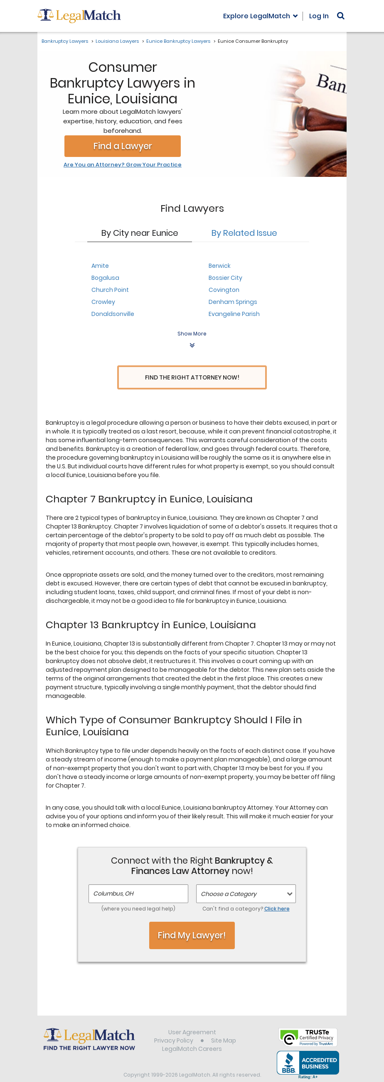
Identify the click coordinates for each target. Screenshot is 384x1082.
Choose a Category (228, 878)
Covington (224, 290)
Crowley (103, 302)
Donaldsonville (112, 314)
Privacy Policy (173, 1025)
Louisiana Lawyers (117, 41)
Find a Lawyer (123, 146)
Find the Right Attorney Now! (192, 377)
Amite (100, 266)
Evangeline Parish (234, 314)
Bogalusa (105, 278)
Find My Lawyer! (192, 920)
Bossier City (225, 278)
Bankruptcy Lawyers (65, 41)
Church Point (110, 290)
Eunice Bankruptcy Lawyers (178, 41)
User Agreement (192, 1017)
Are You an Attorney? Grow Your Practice (123, 165)
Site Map (223, 1025)
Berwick (220, 266)
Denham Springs (233, 302)
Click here (277, 893)
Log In (319, 16)
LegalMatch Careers (192, 1033)
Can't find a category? (246, 893)
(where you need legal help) (138, 893)
